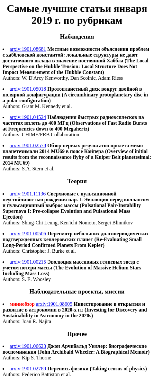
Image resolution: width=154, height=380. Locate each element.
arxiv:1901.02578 (28, 145)
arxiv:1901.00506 (28, 233)
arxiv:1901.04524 (28, 117)
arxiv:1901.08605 (54, 304)
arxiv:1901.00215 (28, 262)
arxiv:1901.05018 (28, 89)
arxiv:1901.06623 (28, 346)
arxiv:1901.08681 (28, 49)
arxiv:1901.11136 (28, 193)
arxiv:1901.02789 (28, 368)
